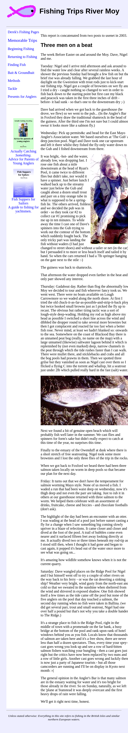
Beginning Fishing (21, 49)
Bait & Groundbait (21, 73)
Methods (14, 81)
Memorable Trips (22, 40)
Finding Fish (17, 65)
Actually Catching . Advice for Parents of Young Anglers (23, 155)
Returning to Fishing (22, 57)
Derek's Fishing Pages (23, 32)
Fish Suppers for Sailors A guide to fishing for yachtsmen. (23, 203)
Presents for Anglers (22, 96)
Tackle (12, 88)
